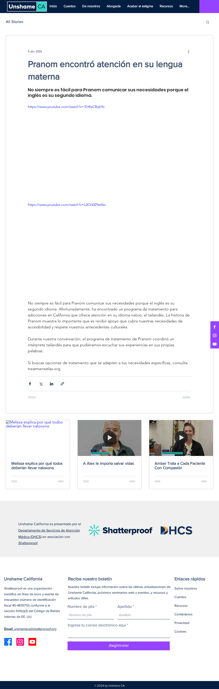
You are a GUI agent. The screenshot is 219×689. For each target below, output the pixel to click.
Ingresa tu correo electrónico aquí (97, 625)
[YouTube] (214, 344)
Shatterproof (28, 543)
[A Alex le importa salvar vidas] (110, 438)
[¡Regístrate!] (119, 645)
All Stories (14, 21)
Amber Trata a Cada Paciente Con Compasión (180, 465)
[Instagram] (214, 335)
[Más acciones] (188, 51)
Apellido (124, 607)
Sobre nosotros (185, 588)
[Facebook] (214, 326)
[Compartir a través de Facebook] (30, 384)
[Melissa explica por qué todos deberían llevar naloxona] (38, 438)
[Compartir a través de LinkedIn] (51, 384)
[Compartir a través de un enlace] (62, 384)
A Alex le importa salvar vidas (108, 463)
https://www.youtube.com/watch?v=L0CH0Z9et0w (67, 205)
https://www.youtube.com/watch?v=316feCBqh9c (66, 107)
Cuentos (180, 597)
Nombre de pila (81, 607)
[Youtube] (32, 642)
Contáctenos (183, 614)
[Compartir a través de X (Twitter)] (41, 384)
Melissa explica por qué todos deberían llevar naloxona (36, 465)
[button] (208, 22)
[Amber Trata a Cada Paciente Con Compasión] (181, 438)
